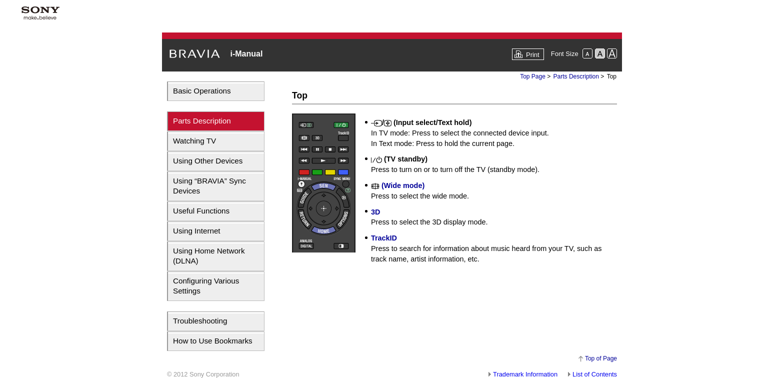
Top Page (533, 76)
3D (375, 212)
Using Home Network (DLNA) (208, 255)
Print (533, 54)
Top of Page (601, 358)
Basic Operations (202, 90)
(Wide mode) (397, 186)
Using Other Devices (207, 160)
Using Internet (196, 230)
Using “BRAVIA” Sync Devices (209, 185)
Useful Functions (201, 210)
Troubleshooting (200, 320)
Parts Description (202, 120)
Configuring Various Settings (206, 285)
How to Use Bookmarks (212, 340)
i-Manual (246, 54)
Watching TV (194, 140)
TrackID (384, 238)
